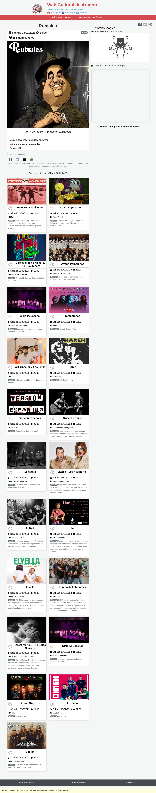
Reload (65, 790)
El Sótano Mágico (23, 37)
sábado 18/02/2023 (23, 32)
